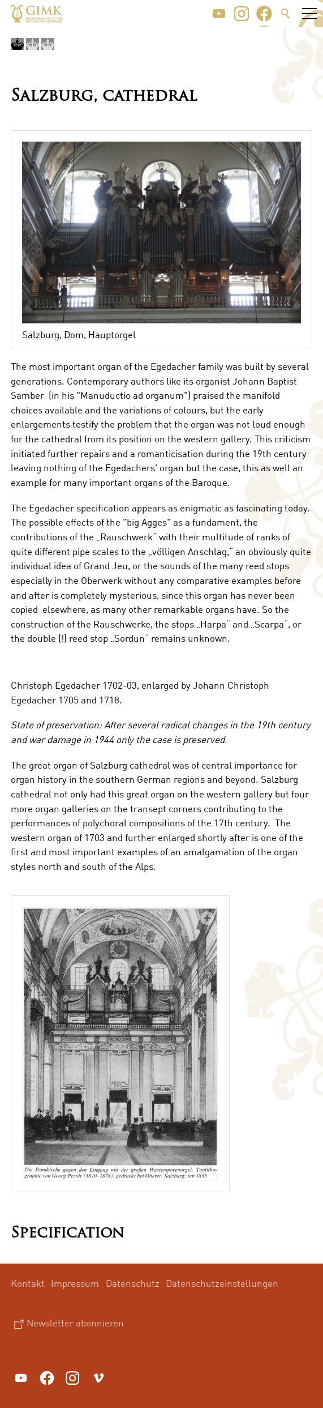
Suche (285, 13)
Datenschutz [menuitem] (133, 1283)
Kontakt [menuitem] (28, 1283)
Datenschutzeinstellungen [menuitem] (222, 1283)
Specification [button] (67, 1233)
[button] (219, 13)
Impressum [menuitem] (75, 1283)
